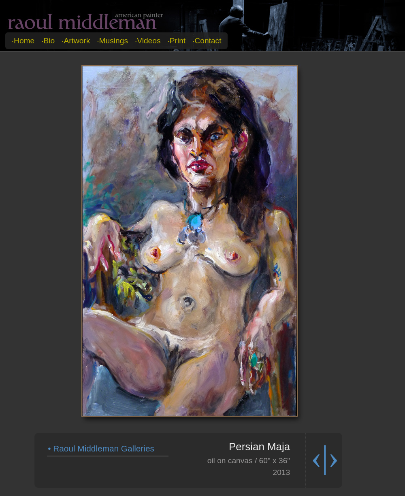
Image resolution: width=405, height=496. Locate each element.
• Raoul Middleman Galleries (101, 448)
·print (176, 40)
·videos (148, 40)
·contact (206, 40)
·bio (48, 40)
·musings (112, 40)
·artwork (76, 40)
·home (23, 40)
